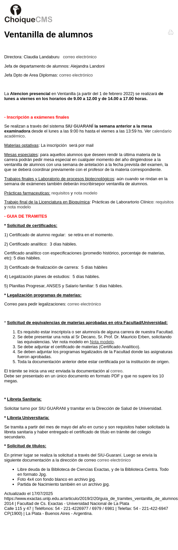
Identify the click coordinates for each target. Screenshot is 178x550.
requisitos (61, 193)
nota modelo (85, 193)
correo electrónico (80, 56)
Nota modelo (102, 341)
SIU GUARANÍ (79, 126)
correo (116, 370)
